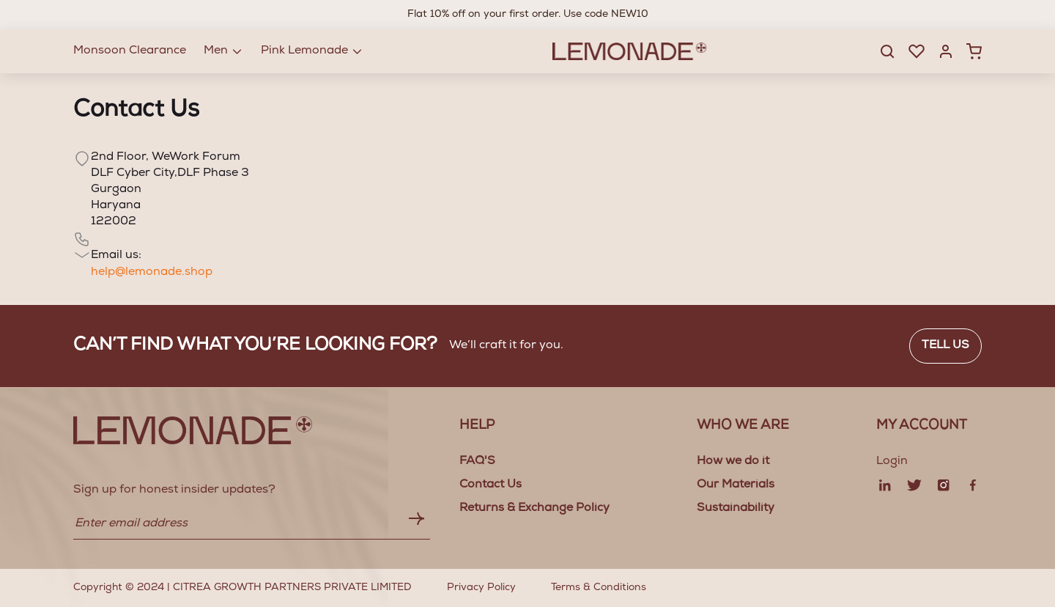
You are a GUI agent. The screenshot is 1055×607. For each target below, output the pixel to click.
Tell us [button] (945, 346)
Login (892, 462)
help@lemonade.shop (151, 273)
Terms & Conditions (598, 588)
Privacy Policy (481, 588)
